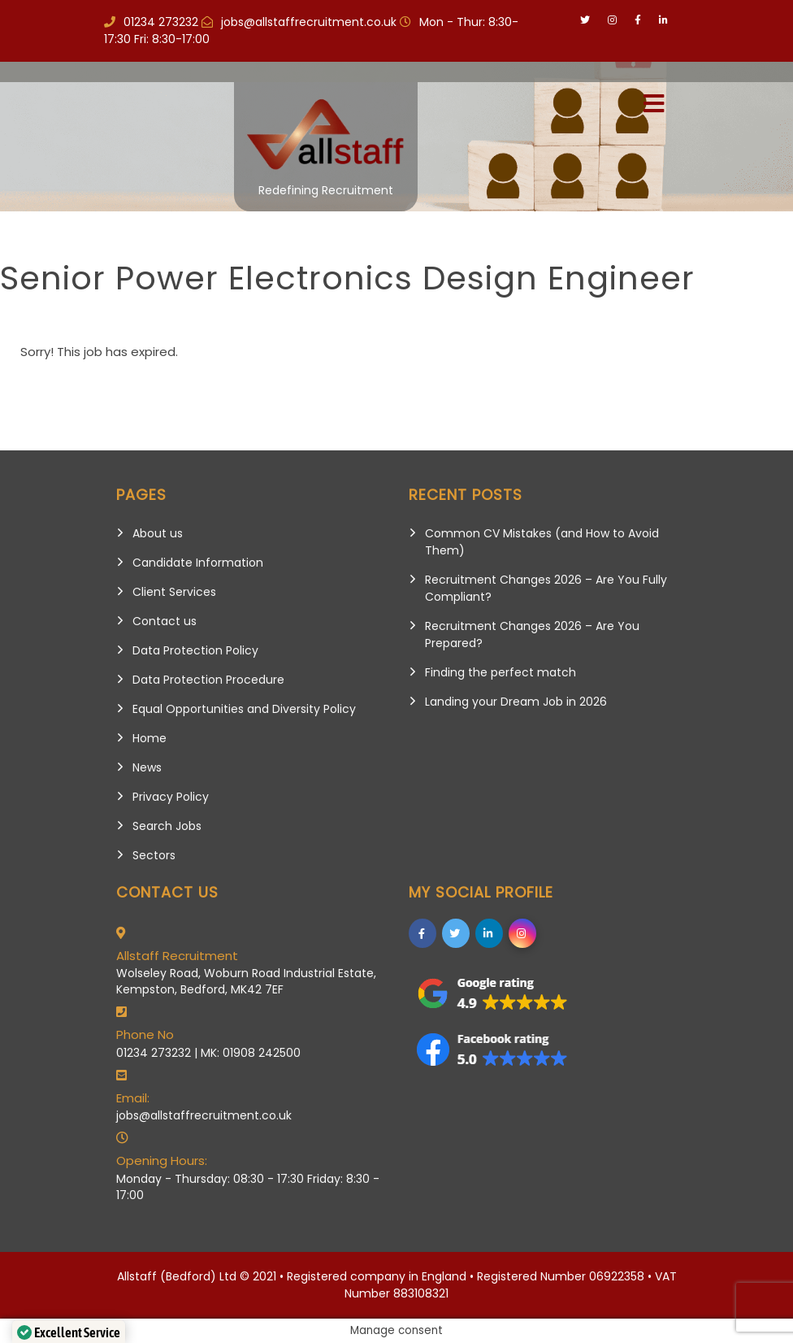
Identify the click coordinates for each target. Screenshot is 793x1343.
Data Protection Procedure (208, 680)
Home (149, 738)
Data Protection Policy (195, 650)
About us (157, 533)
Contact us (164, 621)
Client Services (174, 592)
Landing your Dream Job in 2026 (516, 701)
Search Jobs (167, 826)
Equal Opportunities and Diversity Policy (244, 709)
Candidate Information (197, 562)
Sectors (154, 855)
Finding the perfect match (500, 672)
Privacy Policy (170, 797)
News (147, 767)
